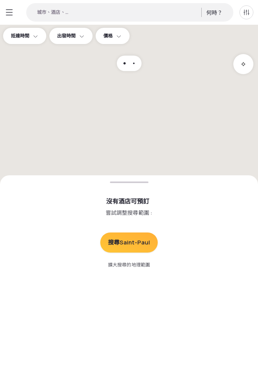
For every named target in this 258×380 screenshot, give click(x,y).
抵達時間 (25, 35)
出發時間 (71, 35)
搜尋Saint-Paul (129, 242)
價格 (112, 35)
